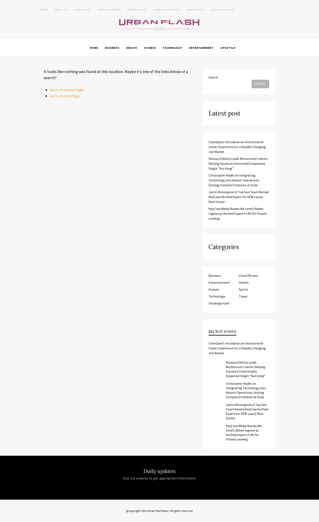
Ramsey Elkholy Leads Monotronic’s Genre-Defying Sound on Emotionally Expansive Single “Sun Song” (239, 163)
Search (213, 77)
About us (61, 9)
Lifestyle (227, 48)
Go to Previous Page (67, 89)
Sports (243, 289)
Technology (172, 48)
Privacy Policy (137, 9)
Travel (243, 296)
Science (150, 48)
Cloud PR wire (248, 276)
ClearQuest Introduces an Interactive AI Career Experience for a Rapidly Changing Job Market (237, 147)
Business (112, 48)
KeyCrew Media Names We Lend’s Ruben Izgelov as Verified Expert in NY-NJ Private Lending (238, 213)
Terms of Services (109, 9)
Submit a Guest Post (167, 9)
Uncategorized (219, 303)
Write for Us (196, 9)
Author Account (222, 9)
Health (131, 48)
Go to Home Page (65, 95)
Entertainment (201, 48)
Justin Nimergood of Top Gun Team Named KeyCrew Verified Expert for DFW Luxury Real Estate (239, 197)
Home (44, 9)
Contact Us (82, 9)
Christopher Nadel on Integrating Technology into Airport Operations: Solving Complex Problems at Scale (234, 180)
